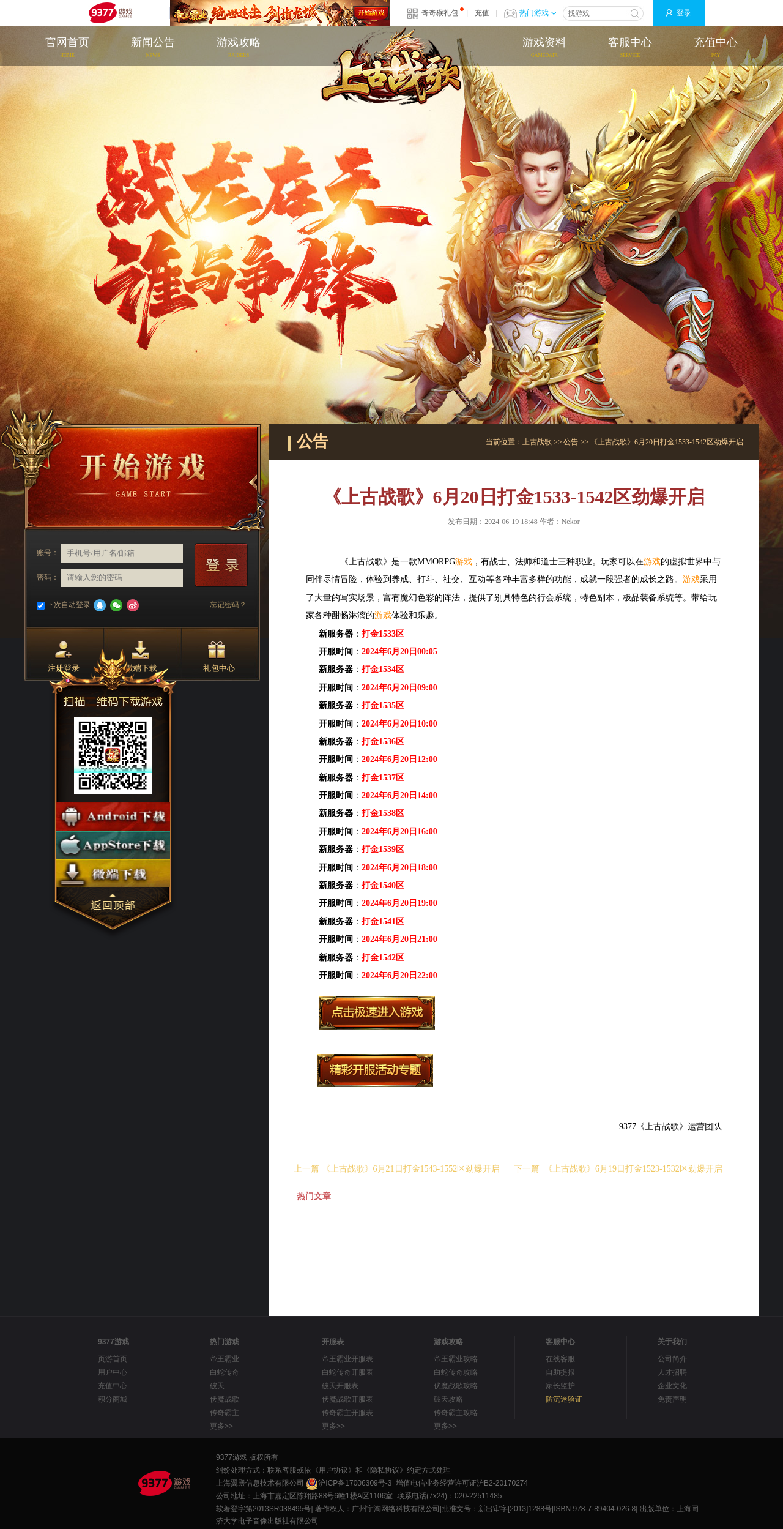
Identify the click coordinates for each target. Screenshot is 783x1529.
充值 (482, 13)
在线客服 (560, 1359)
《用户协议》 (333, 1470)
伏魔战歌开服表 (347, 1399)
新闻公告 (152, 48)
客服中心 (630, 48)
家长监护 (560, 1385)
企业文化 (672, 1385)
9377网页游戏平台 (110, 13)
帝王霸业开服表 (347, 1359)
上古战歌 (537, 442)
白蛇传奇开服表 (347, 1372)
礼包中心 (219, 657)
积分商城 (112, 1399)
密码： (48, 577)
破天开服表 (340, 1385)
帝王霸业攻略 (456, 1359)
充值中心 (715, 48)
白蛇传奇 (224, 1372)
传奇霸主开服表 (347, 1412)
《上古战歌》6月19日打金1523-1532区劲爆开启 (633, 1168)
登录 (684, 13)
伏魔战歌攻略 (456, 1385)
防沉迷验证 (564, 1399)
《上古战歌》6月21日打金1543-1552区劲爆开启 (411, 1168)
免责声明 (672, 1399)
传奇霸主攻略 (456, 1412)
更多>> (221, 1426)
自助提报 (560, 1372)
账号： (48, 552)
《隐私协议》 (385, 1470)
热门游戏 (537, 13)
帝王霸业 (224, 1359)
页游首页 (112, 1359)
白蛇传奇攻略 (456, 1372)
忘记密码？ (228, 604)
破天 (217, 1385)
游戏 (463, 561)
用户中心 (112, 1372)
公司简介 (672, 1359)
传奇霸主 (224, 1412)
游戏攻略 (238, 48)
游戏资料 (544, 48)
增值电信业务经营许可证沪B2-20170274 (462, 1483)
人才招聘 (672, 1372)
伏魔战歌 (224, 1399)
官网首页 (67, 48)
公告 (570, 442)
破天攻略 (448, 1399)
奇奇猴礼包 (439, 13)
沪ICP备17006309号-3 (349, 1483)
